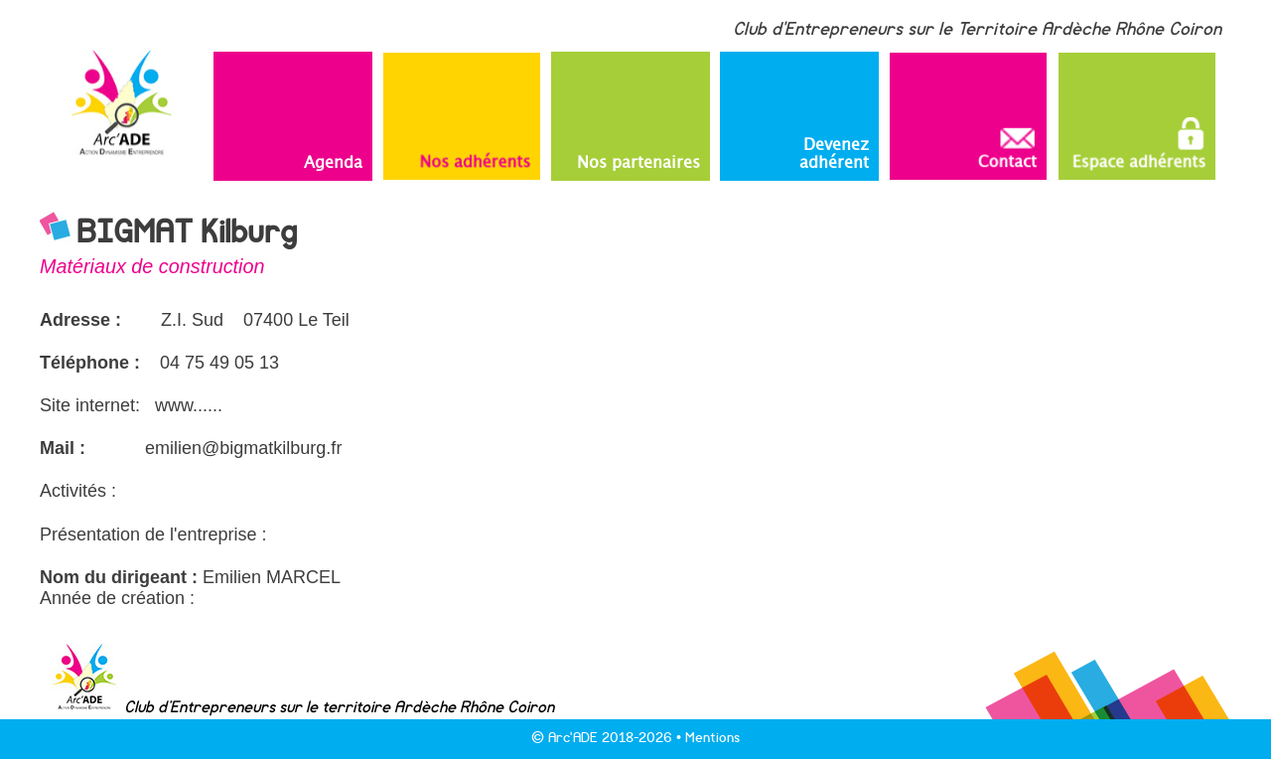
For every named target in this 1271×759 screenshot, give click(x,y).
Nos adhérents (474, 158)
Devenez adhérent (834, 152)
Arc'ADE (573, 737)
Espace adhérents (1138, 141)
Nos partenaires (638, 161)
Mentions (712, 737)
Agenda (333, 161)
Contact (1005, 147)
